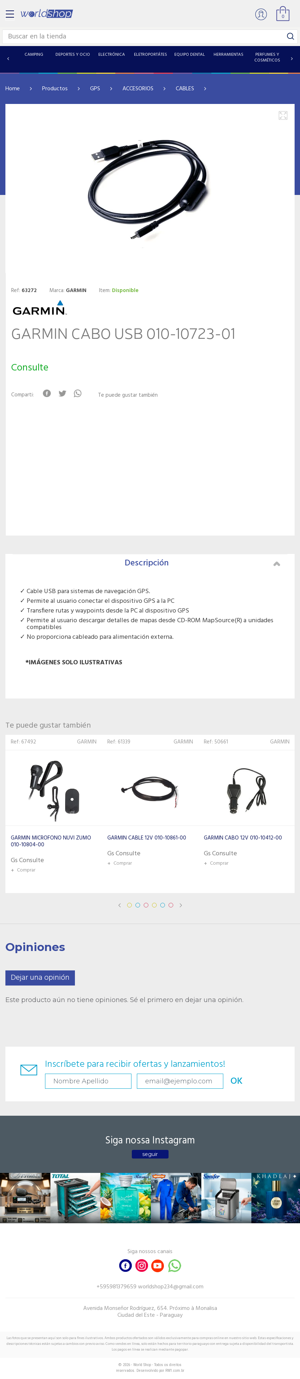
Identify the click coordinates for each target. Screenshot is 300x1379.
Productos (55, 89)
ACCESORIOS (137, 89)
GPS (95, 89)
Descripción (203, 563)
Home (12, 89)
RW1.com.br (174, 1370)
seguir (150, 1154)
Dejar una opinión (40, 977)
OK (236, 1081)
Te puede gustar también (128, 395)
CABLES (185, 89)
